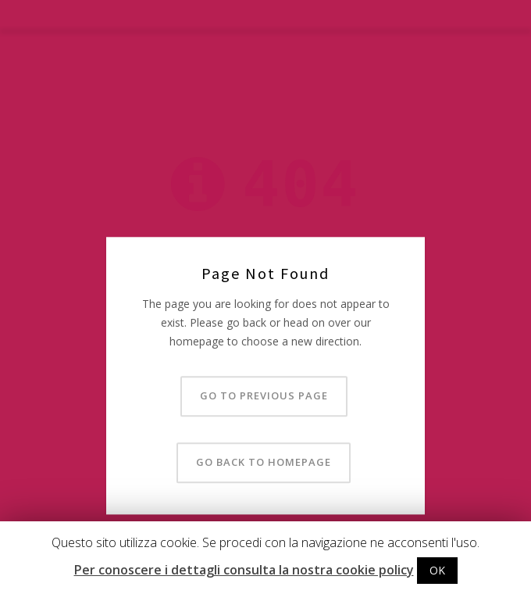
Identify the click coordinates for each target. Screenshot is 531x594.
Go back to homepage (263, 463)
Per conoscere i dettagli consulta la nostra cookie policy (244, 569)
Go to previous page (264, 396)
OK (437, 570)
